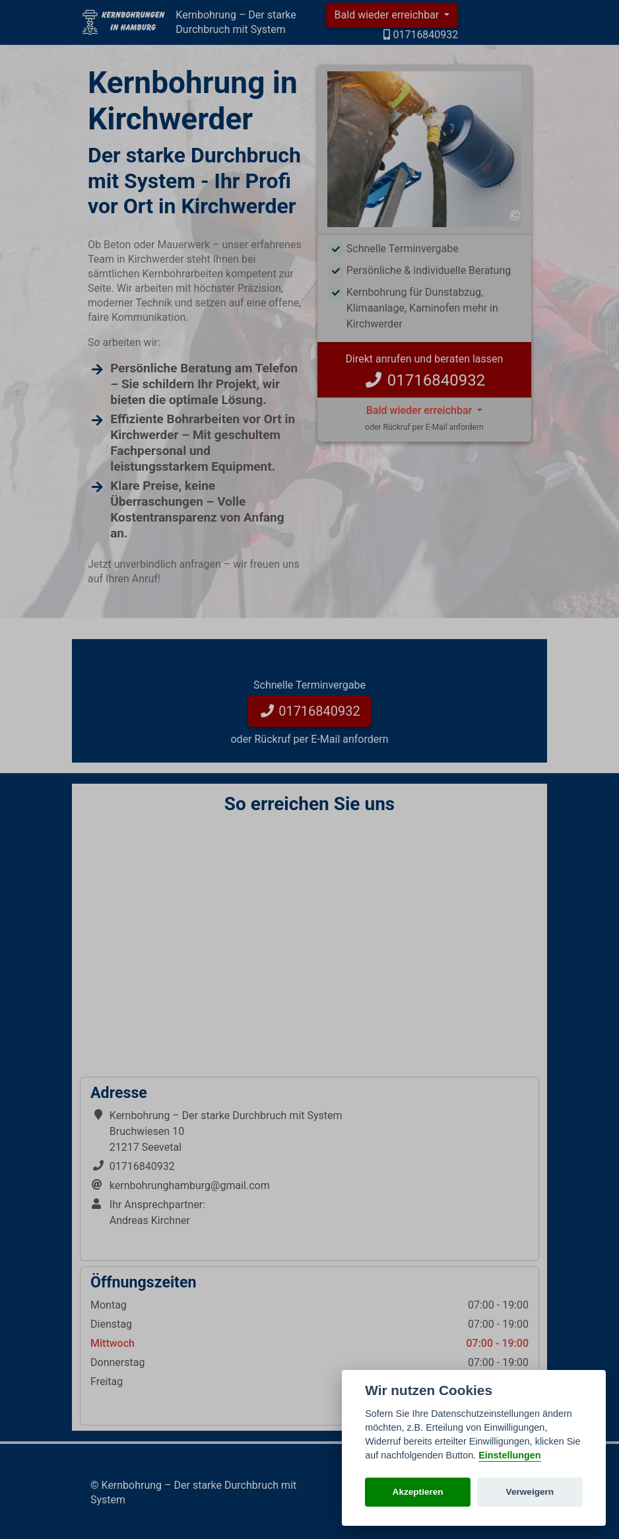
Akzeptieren (418, 1492)
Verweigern (530, 1492)
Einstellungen (509, 1455)
